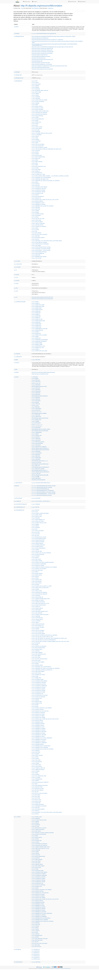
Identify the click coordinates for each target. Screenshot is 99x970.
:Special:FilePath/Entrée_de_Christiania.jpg (43, 490)
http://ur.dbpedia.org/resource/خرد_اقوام (40, 470)
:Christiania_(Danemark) (38, 544)
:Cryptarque (36, 96)
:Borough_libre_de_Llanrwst (39, 536)
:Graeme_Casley (37, 590)
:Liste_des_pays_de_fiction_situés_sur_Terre (42, 636)
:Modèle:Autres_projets (38, 306)
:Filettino (35, 578)
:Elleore (35, 571)
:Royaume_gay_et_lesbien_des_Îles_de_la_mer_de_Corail (45, 199)
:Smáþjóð (35, 421)
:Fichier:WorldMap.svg (38, 253)
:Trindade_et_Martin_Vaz (38, 767)
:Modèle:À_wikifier (37, 344)
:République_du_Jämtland (38, 741)
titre (16, 288)
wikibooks (17, 353)
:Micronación (36, 381)
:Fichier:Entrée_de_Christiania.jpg (40, 243)
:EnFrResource (36, 957)
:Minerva (35, 813)
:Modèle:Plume (36, 325)
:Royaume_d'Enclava (38, 709)
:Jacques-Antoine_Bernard (39, 605)
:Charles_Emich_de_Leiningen (39, 99)
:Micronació (36, 388)
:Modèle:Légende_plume (38, 320)
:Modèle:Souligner (37, 342)
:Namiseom (36, 650)
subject (16, 359)
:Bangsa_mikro (36, 419)
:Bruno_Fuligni (36, 92)
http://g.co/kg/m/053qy (36, 478)
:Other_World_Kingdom (38, 671)
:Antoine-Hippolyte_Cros (38, 519)
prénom (16, 280)
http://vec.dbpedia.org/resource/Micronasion (40, 471)
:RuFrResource (36, 955)
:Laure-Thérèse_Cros (38, 625)
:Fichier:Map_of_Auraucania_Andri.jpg (41, 248)
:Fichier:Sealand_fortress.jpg (39, 251)
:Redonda (35, 699)
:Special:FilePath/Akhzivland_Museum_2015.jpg (43, 485)
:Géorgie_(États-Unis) (38, 118)
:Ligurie (35, 142)
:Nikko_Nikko (36, 254)
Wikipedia (40, 968)
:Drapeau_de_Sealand (38, 565)
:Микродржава (37, 432)
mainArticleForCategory (20, 504)
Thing (22, 8)
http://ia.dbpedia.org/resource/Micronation (40, 418)
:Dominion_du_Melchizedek (39, 563)
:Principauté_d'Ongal (37, 679)
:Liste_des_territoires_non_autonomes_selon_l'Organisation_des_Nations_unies (49, 638)
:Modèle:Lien (36, 317)
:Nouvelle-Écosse (37, 172)
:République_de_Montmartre (39, 731)
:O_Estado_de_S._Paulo (38, 174)
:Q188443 (35, 378)
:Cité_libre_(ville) (37, 551)
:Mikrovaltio (36, 407)
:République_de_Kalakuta (38, 728)
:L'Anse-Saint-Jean (37, 617)
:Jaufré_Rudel (36, 609)
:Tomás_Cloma (36, 764)
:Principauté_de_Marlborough (39, 685)
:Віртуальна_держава (38, 468)
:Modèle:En (36, 314)
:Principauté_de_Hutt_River (39, 188)
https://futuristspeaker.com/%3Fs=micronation (41, 62)
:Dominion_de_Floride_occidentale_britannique (43, 562)
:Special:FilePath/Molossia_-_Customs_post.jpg (43, 493)
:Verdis (35, 772)
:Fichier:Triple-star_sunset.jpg (39, 242)
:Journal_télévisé (37, 128)
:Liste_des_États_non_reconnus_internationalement (44, 639)
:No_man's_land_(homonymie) (39, 658)
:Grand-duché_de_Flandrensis (39, 112)
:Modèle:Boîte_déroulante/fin (39, 341)
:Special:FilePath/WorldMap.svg (40, 488)
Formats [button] (34, 1)
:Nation (35, 160)
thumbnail (16, 33)
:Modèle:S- (35, 331)
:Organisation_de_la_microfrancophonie (41, 177)
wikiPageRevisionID (18, 77)
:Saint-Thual (36, 209)
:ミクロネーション (37, 424)
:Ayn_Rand (36, 533)
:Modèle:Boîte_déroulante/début (40, 339)
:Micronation (36, 98)
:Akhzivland (36, 518)
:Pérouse (35, 194)
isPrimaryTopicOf (18, 498)
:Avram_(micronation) (38, 530)
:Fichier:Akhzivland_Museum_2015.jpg (41, 247)
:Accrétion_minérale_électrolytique (40, 513)
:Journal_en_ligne (37, 126)
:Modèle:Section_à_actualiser (39, 334)
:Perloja (35, 676)
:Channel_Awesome (37, 543)
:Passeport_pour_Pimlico (38, 674)
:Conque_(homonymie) (38, 554)
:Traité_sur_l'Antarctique (38, 223)
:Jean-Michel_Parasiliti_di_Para (40, 611)
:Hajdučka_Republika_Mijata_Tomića (41, 598)
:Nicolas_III (36, 171)
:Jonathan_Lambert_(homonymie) (40, 614)
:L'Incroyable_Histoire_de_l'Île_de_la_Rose (42, 133)
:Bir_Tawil (35, 535)
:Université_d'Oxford (37, 224)
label (15, 369)
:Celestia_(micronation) (38, 541)
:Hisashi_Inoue (36, 122)
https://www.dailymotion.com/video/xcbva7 (40, 38)
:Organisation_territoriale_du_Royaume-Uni (42, 669)
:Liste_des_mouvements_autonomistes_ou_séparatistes (44, 635)
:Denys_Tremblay (37, 560)
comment (16, 362)
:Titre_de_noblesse (37, 221)
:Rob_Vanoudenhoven (38, 196)
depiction (16, 485)
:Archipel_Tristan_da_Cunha (39, 522)
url (15, 297)
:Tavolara (35, 758)
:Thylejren (35, 763)
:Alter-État (35, 507)
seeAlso (16, 372)
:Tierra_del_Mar (36, 258)
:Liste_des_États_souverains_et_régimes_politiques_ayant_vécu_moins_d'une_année (50, 641)
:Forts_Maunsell (36, 581)
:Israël (35, 125)
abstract (16, 26)
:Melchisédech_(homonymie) (39, 805)
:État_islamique (36, 232)
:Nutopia (35, 663)
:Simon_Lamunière (37, 755)
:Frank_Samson (36, 582)
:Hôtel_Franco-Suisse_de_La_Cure (40, 603)
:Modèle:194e (36, 338)
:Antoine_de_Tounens (38, 521)
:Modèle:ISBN (36, 315)
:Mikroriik (35, 402)
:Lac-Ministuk (36, 620)
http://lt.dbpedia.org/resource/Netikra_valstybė (41, 429)
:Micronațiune (36, 444)
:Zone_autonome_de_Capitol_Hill (40, 782)
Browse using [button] (26, 1)
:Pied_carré (36, 185)
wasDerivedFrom (18, 482)
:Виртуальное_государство (39, 446)
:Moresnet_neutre (37, 649)
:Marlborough (36, 802)
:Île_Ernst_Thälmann (37, 790)
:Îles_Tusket (36, 798)
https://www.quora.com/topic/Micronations (40, 373)
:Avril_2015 (36, 532)
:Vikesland (35, 774)
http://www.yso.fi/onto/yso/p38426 (38, 479)
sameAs (16, 376)
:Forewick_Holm (37, 579)
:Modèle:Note (36, 322)
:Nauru (35, 163)
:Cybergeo (35, 103)
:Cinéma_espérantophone (38, 548)
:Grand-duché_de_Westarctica (39, 114)
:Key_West (35, 129)
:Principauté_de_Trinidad (38, 692)
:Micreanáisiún (36, 408)
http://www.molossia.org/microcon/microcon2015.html (42, 69)
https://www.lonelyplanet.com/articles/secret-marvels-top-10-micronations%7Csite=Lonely (49, 65)
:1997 (34, 80)
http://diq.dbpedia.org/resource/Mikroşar (40, 395)
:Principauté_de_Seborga (38, 191)
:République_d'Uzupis (38, 725)
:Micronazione (36, 422)
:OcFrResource (36, 949)
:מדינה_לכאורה (36, 411)
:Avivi (34, 529)
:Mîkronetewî (36, 427)
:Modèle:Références (37, 330)
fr (15, 270)
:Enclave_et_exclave (37, 107)
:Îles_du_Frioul (36, 799)
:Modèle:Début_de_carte (38, 346)
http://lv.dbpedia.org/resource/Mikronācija (40, 430)
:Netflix (35, 164)
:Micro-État (35, 235)
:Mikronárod (36, 389)
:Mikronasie (36, 380)
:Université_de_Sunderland (39, 226)
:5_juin (35, 511)
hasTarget (17, 949)
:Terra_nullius (36, 760)
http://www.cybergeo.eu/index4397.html (39, 54)
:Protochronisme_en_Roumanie (40, 695)
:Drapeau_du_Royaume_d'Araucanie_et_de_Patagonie (44, 567)
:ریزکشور (35, 405)
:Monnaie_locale (37, 155)
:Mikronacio (36, 399)
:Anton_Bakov (36, 84)
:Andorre (35, 82)
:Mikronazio (36, 403)
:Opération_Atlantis (37, 665)
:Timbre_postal (36, 220)
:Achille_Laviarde (37, 514)
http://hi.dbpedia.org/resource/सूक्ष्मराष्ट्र (39, 413)
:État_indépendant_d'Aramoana (40, 785)
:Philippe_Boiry (36, 677)
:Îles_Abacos (36, 794)
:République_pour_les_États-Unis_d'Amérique (42, 205)
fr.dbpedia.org (50, 8)
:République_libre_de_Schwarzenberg (41, 745)
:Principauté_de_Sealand (38, 190)
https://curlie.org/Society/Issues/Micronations (40, 67)
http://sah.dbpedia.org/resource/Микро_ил (40, 448)
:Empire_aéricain (37, 574)
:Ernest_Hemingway (37, 109)
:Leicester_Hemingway (38, 627)
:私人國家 (35, 476)
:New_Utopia (36, 657)
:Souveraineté (36, 215)
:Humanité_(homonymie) (38, 601)
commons (17, 261)
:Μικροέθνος (36, 397)
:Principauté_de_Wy (37, 193)
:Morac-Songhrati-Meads (38, 156)
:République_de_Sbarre (38, 736)
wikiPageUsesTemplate (19, 301)
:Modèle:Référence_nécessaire (39, 328)
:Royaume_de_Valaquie (38, 715)
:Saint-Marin (36, 207)
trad (16, 291)
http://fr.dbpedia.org (36, 8)
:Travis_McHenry (37, 766)
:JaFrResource (35, 952)
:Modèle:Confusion (37, 309)
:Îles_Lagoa (36, 796)
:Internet (35, 123)
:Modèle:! (35, 336)
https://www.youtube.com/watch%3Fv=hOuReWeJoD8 (42, 51)
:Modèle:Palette (36, 323)
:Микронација (36, 457)
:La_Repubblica (36, 134)
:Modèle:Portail (36, 327)
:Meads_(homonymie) (38, 804)
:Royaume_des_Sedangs (38, 717)
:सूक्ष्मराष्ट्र (35, 433)
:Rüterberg (35, 750)
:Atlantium (35, 87)
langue (16, 274)
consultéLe (17, 267)
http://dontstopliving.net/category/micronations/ (41, 56)
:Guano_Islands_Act (37, 597)
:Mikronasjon (36, 438)
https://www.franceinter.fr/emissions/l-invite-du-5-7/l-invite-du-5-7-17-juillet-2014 (47, 39)
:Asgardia (35, 85)
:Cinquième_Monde (37, 546)
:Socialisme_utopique (38, 213)
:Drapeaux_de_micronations (39, 568)
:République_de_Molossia (38, 204)
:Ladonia (35, 136)
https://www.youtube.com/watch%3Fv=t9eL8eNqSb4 (42, 53)
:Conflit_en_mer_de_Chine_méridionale (41, 552)
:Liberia (35, 137)
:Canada (35, 95)
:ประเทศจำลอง (36, 462)
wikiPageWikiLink (18, 80)
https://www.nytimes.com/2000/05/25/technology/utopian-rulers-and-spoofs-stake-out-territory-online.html (52, 46)
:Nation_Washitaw (37, 161)
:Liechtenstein (36, 141)
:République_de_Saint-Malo (39, 734)
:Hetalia (35, 120)
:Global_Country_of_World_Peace (40, 110)
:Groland (35, 117)
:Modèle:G (35, 349)
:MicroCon (35, 239)
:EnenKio (35, 576)
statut (17, 816)
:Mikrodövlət (36, 384)
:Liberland (35, 139)
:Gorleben (35, 589)
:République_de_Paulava (38, 733)
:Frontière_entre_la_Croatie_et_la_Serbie (41, 586)
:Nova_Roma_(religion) (38, 661)
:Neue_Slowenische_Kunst (39, 166)
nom (16, 277)
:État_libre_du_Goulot (38, 788)
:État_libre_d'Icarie (37, 786)
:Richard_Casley (37, 701)
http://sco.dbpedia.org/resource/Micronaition (40, 449)
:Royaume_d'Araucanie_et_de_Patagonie (42, 707)
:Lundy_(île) (36, 150)
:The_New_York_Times (38, 218)
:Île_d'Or (35, 791)
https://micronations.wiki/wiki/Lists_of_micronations (42, 64)
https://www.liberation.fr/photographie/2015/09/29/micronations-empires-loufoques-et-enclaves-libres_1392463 (53, 36)
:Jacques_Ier (36, 606)
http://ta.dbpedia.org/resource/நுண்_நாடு (40, 460)
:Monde (35, 644)
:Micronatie (36, 437)
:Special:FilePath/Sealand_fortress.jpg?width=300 (44, 33)
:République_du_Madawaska (39, 742)
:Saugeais (35, 210)
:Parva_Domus (36, 673)
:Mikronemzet (36, 416)
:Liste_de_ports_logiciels (38, 633)
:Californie (35, 93)
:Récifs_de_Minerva (37, 201)
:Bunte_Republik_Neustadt (39, 538)
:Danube (35, 557)
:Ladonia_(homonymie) (38, 623)
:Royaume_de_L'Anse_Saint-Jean (40, 711)
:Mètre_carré (36, 158)
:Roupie (35, 706)
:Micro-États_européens (38, 237)
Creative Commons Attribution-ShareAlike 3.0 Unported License (60, 968)
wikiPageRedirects (19, 507)
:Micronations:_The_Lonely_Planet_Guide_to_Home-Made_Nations (47, 240)
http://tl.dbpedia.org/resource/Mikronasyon (40, 463)
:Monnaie (35, 153)
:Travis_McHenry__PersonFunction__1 (41, 501)
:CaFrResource (36, 951)
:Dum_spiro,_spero (37, 570)
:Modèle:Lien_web (37, 319)
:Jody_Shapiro (36, 245)
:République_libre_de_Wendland (40, 747)
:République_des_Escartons (39, 739)
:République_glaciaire (38, 744)
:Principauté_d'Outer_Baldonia (39, 186)
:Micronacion (36, 440)
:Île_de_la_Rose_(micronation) (39, 234)
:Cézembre (36, 555)
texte (16, 283)
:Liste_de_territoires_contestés (39, 147)
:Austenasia (36, 88)
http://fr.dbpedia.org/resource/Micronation (41, 5)
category (17, 501)
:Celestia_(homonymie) (38, 540)
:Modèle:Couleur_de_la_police (39, 350)
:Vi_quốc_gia (36, 473)
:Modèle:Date (36, 311)
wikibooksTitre (18, 356)
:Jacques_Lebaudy (37, 608)
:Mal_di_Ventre (36, 801)
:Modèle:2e (36, 303)
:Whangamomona (37, 779)
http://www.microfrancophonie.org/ (38, 57)
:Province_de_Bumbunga (38, 696)
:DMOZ (35, 104)
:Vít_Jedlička (36, 777)
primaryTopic (18, 961)
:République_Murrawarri (38, 723)
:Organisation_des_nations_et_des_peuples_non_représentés (46, 180)
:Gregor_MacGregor (37, 115)
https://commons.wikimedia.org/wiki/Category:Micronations (43, 372)
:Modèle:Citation (37, 308)
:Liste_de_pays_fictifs (38, 145)
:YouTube (35, 229)
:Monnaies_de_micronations (39, 646)
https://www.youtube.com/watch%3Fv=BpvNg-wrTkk (42, 50)
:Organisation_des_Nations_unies (40, 179)
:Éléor (35, 783)
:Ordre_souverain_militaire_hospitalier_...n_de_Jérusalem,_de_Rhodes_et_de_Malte (50, 175)
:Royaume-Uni (36, 198)
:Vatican (35, 228)
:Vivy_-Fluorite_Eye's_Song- (39, 775)
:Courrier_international (38, 101)
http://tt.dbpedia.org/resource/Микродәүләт (40, 467)
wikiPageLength (18, 74)
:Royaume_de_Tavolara (38, 714)
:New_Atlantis (36, 169)
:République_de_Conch (38, 202)
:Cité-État (35, 549)
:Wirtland (35, 780)
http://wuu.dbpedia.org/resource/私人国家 (40, 475)
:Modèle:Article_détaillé (38, 304)
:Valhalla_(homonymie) (38, 769)
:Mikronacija (36, 414)
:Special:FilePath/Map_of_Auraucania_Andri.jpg (43, 492)
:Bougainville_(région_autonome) (40, 90)
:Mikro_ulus (36, 465)
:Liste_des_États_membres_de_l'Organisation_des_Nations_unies (46, 148)
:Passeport (35, 183)
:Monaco (35, 152)
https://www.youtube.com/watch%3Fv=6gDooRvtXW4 (42, 48)
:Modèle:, (35, 301)
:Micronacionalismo (37, 443)
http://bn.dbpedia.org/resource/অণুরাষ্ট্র (39, 386)
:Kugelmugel (36, 131)
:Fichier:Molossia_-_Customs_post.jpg (41, 250)
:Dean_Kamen (36, 559)
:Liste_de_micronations (38, 144)
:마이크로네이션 (37, 425)
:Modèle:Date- (36, 312)
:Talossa (35, 216)
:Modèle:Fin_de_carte (38, 347)
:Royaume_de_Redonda (38, 712)
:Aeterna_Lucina (37, 516)
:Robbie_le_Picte (37, 703)
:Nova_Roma (36, 660)
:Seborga (35, 212)
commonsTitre (18, 264)
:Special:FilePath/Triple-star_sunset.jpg (42, 487)
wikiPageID (17, 72)
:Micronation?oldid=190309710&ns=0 (41, 482)
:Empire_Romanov (37, 106)
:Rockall (35, 704)
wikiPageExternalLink (19, 36)
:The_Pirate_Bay (37, 761)
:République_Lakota (37, 722)
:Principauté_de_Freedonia (39, 682)
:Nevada (35, 167)
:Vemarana (35, 771)
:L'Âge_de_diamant (37, 619)
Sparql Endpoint (81, 1)
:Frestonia (35, 584)
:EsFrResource (36, 954)
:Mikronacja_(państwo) (38, 441)
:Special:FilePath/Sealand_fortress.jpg (41, 495)
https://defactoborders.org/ (37, 61)
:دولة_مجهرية (36, 383)
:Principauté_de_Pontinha (38, 687)
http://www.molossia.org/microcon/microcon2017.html (42, 59)
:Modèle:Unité (36, 333)
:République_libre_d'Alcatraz (39, 256)
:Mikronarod (36, 456)
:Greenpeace (36, 595)
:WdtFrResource (36, 958)
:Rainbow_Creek (37, 698)
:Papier (35, 182)
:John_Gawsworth (37, 612)
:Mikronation (36, 392)
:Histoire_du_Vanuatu (38, 600)
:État (34, 231)
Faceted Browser (72, 1)
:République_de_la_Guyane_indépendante (42, 737)
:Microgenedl (36, 391)
